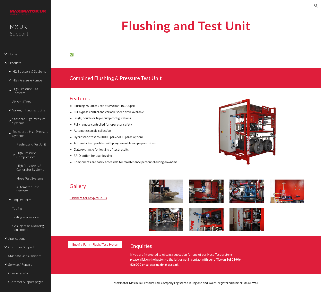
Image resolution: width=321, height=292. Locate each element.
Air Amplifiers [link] (21, 101)
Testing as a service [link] (25, 217)
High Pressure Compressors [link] (26, 155)
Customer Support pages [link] (25, 282)
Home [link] (12, 54)
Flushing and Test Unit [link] (31, 144)
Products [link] (14, 63)
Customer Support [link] (21, 247)
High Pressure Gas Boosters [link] (25, 91)
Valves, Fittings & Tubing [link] (28, 110)
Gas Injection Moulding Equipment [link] (28, 227)
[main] (186, 25)
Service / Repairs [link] (20, 264)
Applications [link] (16, 238)
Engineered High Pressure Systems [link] (30, 133)
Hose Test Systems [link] (29, 178)
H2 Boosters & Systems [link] (29, 71)
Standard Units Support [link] (24, 256)
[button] (316, 6)
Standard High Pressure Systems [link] (28, 121)
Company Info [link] (18, 273)
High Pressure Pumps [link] (27, 80)
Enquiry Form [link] (21, 200)
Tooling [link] (17, 208)
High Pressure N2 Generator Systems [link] (30, 167)
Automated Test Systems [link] (27, 189)
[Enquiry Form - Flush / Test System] (95, 244)
